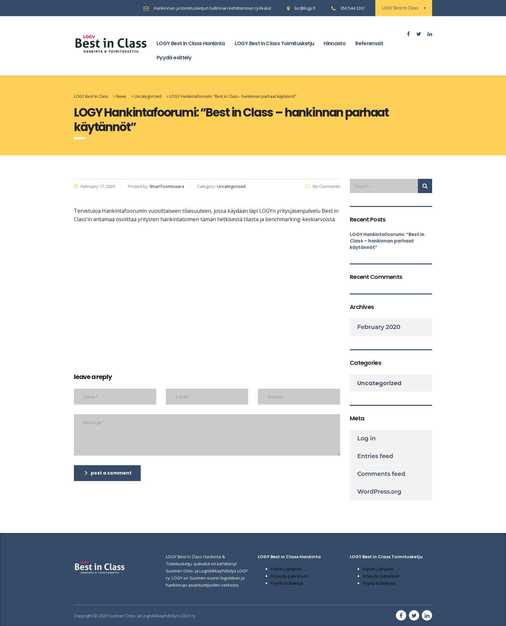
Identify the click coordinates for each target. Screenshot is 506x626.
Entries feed (375, 456)
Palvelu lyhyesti (286, 569)
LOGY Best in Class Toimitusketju (274, 43)
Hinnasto (335, 43)
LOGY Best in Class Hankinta (191, 43)
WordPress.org (379, 491)
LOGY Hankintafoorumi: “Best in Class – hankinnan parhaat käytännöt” (387, 241)
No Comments (322, 186)
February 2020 (378, 327)
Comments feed (381, 473)
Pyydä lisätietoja (287, 583)
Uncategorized (379, 383)
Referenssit (369, 43)
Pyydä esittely (174, 57)
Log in (366, 438)
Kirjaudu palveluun (289, 576)
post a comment (108, 473)
